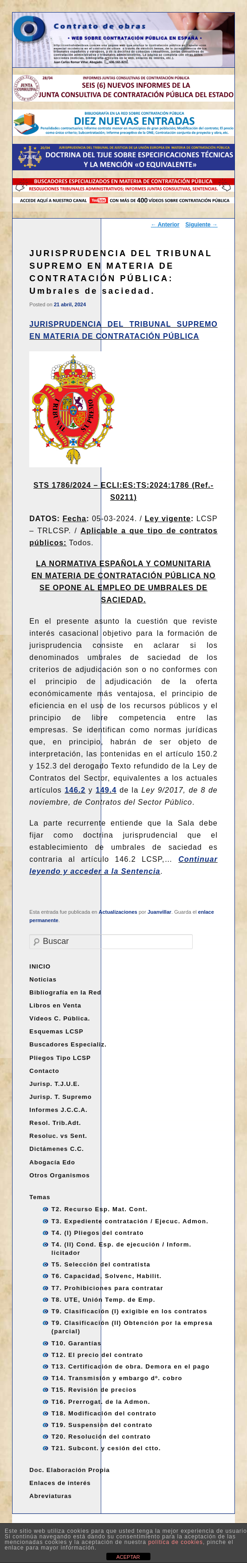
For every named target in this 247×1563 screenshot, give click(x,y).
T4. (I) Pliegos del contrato (98, 1232)
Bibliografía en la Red (65, 992)
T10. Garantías (77, 1343)
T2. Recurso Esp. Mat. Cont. (100, 1209)
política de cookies (175, 1542)
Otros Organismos (59, 1175)
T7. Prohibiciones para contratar (107, 1288)
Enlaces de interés (60, 1482)
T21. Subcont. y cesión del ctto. (106, 1448)
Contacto (44, 1070)
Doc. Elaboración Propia (69, 1469)
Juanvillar (159, 912)
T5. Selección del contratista (101, 1264)
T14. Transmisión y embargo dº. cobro (117, 1378)
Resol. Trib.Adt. (55, 1122)
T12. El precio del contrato (97, 1354)
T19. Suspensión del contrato (102, 1424)
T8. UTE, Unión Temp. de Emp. (104, 1299)
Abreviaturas (50, 1495)
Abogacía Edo (52, 1162)
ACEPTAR (128, 1557)
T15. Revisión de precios (94, 1389)
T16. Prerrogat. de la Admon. (101, 1401)
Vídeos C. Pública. (59, 1018)
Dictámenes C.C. (56, 1148)
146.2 (75, 790)
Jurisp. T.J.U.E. (54, 1083)
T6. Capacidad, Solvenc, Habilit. (107, 1275)
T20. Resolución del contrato (101, 1436)
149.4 (106, 790)
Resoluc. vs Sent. (58, 1135)
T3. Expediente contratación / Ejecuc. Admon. (130, 1221)
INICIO (40, 966)
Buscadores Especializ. (68, 1044)
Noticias (43, 979)
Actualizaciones (118, 912)
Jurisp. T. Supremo (60, 1096)
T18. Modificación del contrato (104, 1413)
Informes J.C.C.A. (58, 1109)
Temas (39, 1197)
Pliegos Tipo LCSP (60, 1057)
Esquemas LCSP (56, 1031)
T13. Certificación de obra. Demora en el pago (131, 1366)
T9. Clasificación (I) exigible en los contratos (130, 1311)
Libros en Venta (55, 1005)
